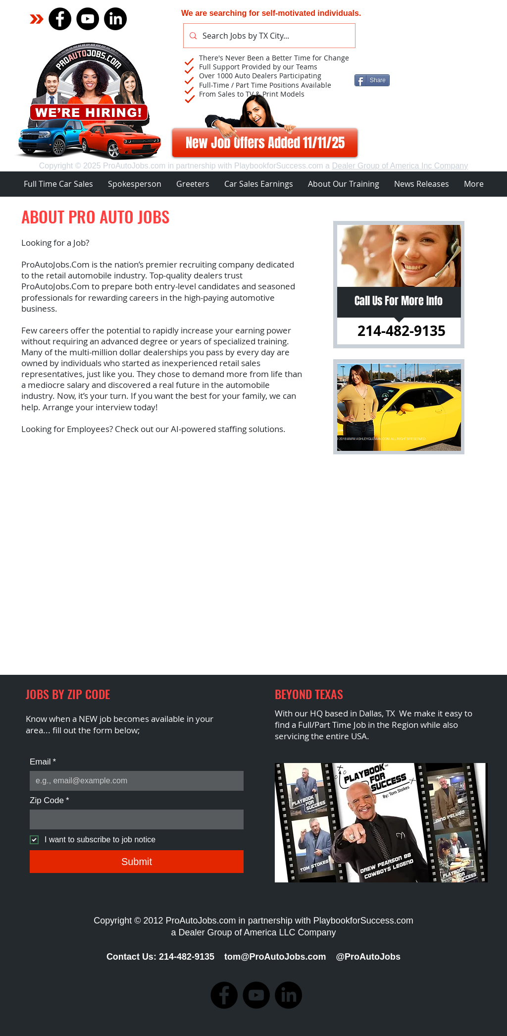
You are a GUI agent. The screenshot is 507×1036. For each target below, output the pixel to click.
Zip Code (49, 800)
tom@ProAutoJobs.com (275, 957)
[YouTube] (87, 18)
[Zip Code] (134, 819)
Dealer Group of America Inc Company (400, 166)
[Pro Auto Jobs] (115, 18)
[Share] (372, 80)
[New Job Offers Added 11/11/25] (264, 142)
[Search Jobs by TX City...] (268, 36)
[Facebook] (60, 18)
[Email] (134, 781)
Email (43, 762)
